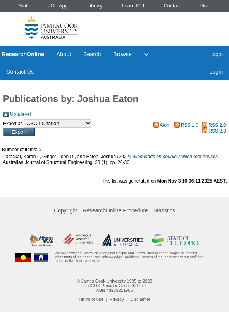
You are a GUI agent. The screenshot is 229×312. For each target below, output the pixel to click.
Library (94, 6)
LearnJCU (133, 6)
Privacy (117, 299)
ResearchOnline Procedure (115, 210)
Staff (24, 6)
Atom (165, 125)
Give (205, 6)
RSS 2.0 (217, 125)
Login (216, 54)
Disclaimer (140, 299)
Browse (122, 54)
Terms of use (91, 299)
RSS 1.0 (189, 125)
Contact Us (20, 72)
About (64, 54)
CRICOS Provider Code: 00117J (114, 285)
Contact (172, 6)
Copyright (65, 210)
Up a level (20, 114)
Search (92, 54)
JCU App (58, 6)
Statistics (164, 210)
